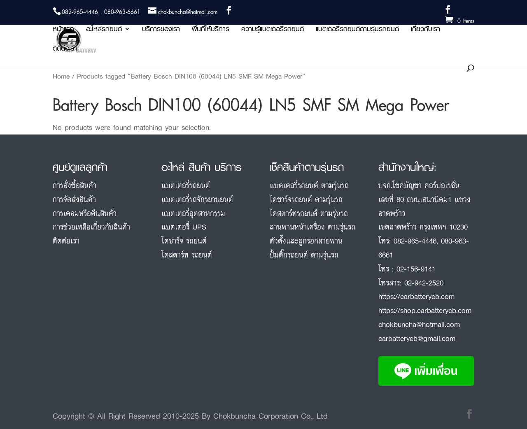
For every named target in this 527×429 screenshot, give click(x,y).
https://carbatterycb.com (416, 296)
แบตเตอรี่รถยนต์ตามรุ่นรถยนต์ (357, 30)
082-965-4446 (415, 240)
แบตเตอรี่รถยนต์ (185, 185)
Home (61, 76)
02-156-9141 (416, 268)
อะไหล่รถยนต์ (104, 30)
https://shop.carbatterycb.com (424, 310)
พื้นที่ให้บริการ (210, 30)
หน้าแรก (63, 30)
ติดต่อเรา (65, 49)
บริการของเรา (161, 30)
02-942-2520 (423, 282)
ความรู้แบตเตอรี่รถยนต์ (272, 30)
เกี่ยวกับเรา (425, 30)
